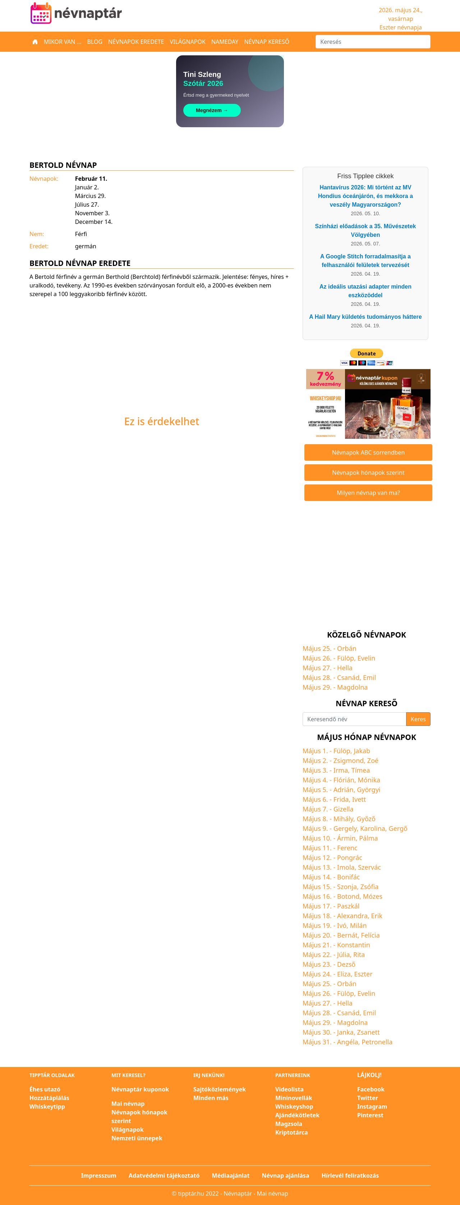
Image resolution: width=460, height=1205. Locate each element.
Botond (348, 896)
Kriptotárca (291, 1132)
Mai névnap (127, 1104)
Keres (418, 719)
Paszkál (348, 906)
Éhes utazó (44, 1089)
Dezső (346, 964)
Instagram (372, 1106)
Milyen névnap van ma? (368, 493)
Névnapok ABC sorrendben (368, 452)
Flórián (344, 780)
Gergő (397, 828)
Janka (345, 1032)
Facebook (371, 1089)
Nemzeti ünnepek (136, 1138)
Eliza (344, 974)
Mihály (343, 818)
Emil (369, 677)
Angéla (347, 1042)
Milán (358, 925)
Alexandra (352, 915)
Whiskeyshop (294, 1106)
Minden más (211, 1098)
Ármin (346, 838)
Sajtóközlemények (219, 1089)
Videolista (289, 1089)
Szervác (369, 867)
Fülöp (345, 658)
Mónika (369, 780)
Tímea (360, 770)
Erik (377, 915)
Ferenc (347, 847)
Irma (341, 770)
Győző (366, 818)
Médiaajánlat (231, 1175)
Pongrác (349, 857)
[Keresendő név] (354, 719)
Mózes (372, 896)
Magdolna (352, 687)
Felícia (370, 935)
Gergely (345, 828)
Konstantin (353, 944)
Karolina (372, 828)
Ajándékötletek (297, 1115)
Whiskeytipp (47, 1106)
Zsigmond (349, 760)
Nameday (224, 42)
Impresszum (98, 1175)
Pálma (368, 838)
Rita (359, 954)
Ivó (341, 925)
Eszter (363, 974)
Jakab (362, 750)
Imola (346, 867)
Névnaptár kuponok (140, 1089)
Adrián (344, 789)
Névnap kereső (266, 42)
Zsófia (369, 886)
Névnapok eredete (136, 42)
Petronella (377, 1042)
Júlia (343, 954)
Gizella (344, 809)
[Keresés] (373, 42)
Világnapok (188, 42)
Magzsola (288, 1124)
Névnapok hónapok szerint (368, 473)
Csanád (348, 677)
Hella (345, 667)
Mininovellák (293, 1098)
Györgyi (368, 789)
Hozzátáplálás (49, 1098)
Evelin (367, 658)
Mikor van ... (63, 42)
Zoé (372, 760)
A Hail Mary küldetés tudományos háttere (365, 317)
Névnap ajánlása (285, 1175)
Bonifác (348, 877)
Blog (95, 42)
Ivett (359, 799)
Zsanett (368, 1032)
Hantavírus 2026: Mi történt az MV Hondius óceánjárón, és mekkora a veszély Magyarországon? (365, 196)
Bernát (347, 935)
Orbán (346, 648)
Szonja (347, 886)
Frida (341, 799)
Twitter (367, 1098)
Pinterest (370, 1115)
